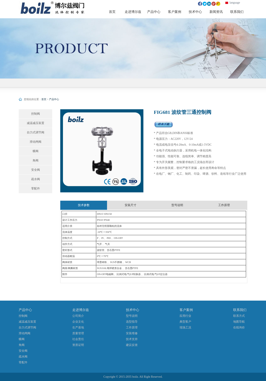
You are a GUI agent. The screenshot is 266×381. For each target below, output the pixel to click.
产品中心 (54, 99)
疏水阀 (35, 179)
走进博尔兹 (80, 310)
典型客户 (185, 321)
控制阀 (35, 113)
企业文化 (78, 321)
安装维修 (132, 333)
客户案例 (186, 310)
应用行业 (185, 315)
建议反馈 (132, 345)
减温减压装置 (35, 123)
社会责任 (78, 339)
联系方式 (239, 315)
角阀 (35, 160)
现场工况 (185, 327)
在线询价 (239, 327)
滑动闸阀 (35, 141)
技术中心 (132, 310)
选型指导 (132, 321)
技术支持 (132, 339)
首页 (43, 99)
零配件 (35, 188)
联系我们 (239, 310)
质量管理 (78, 333)
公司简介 (78, 315)
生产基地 (78, 327)
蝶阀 (35, 151)
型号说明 (132, 315)
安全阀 (35, 169)
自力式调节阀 (35, 132)
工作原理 (132, 327)
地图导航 (239, 321)
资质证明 (78, 345)
